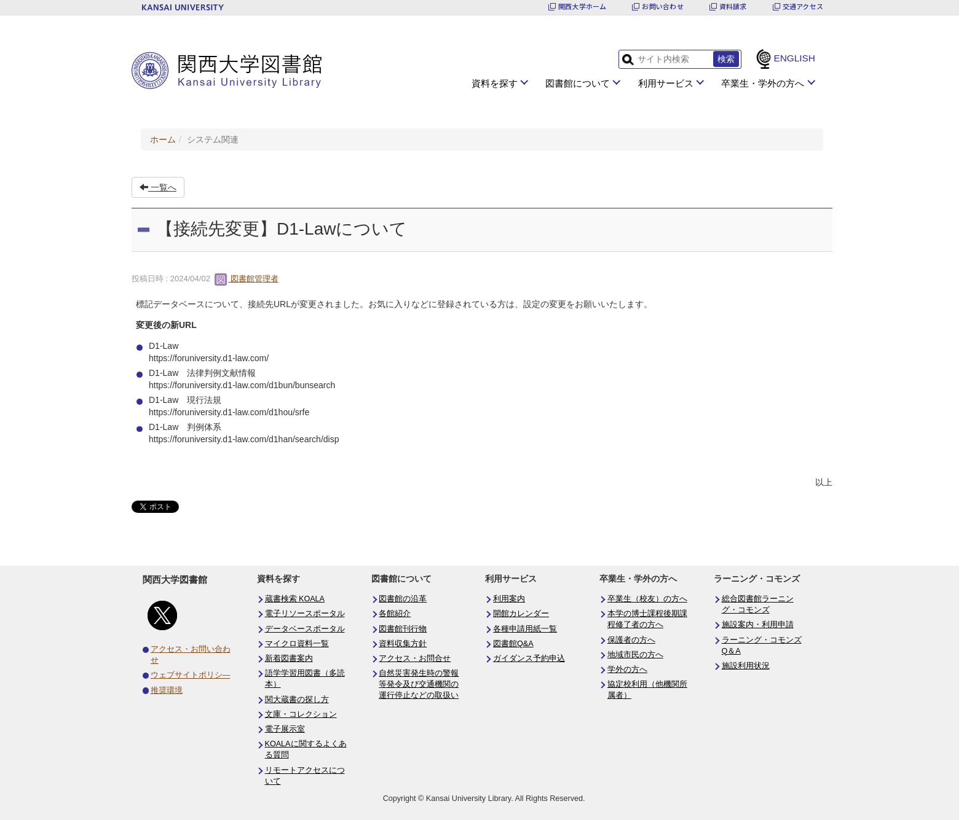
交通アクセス (803, 6)
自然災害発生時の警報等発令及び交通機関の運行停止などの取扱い (419, 684)
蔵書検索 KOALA (295, 599)
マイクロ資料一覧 (297, 643)
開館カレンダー (521, 613)
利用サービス (665, 83)
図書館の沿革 (403, 599)
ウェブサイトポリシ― (191, 675)
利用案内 (509, 599)
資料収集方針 (403, 643)
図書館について (577, 83)
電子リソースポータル (305, 613)
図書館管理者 (247, 278)
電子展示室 (285, 729)
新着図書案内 (289, 658)
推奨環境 (167, 690)
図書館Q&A (513, 643)
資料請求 (733, 6)
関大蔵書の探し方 (297, 699)
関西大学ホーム (582, 6)
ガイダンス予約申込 (529, 658)
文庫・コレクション (301, 714)
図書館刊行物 (403, 629)
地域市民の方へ (635, 654)
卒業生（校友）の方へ (647, 599)
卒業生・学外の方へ (762, 83)
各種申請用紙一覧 (525, 629)
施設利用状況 (746, 666)
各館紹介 (395, 613)
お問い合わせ (662, 6)
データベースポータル (305, 629)
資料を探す (495, 83)
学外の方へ (627, 669)
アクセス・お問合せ (415, 658)
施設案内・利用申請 (758, 624)
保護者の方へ (631, 640)
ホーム (163, 139)
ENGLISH (794, 58)
